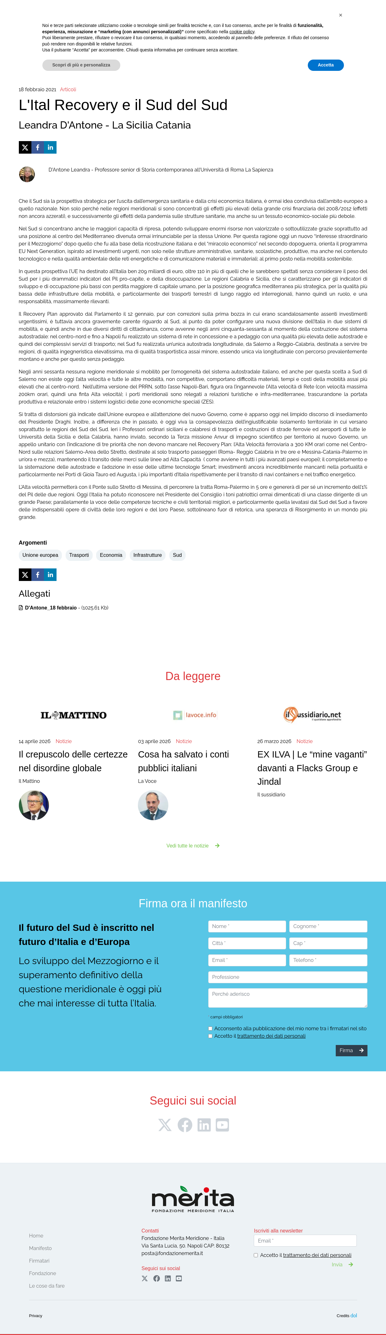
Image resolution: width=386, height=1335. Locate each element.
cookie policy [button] (241, 1284)
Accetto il (260, 1036)
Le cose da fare (183, 34)
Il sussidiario (312, 768)
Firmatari (117, 34)
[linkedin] (50, 147)
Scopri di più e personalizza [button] (81, 1317)
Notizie (216, 34)
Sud (177, 555)
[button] (341, 1268)
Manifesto (90, 34)
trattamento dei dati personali (271, 1036)
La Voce (193, 761)
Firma (314, 20)
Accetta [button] (326, 1317)
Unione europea (40, 555)
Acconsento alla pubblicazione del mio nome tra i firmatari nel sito (291, 1029)
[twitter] (25, 147)
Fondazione (62, 34)
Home (37, 34)
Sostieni (355, 20)
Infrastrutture (147, 555)
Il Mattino (74, 761)
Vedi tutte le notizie (193, 845)
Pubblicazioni (244, 34)
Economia (111, 555)
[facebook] (37, 147)
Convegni (146, 34)
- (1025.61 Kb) (64, 608)
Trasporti (79, 555)
